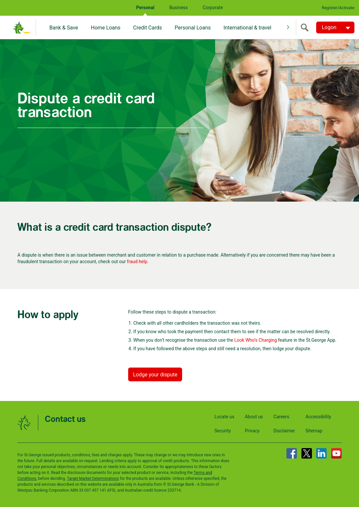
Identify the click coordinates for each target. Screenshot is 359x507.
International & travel (247, 28)
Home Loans (106, 28)
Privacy (252, 430)
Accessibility (318, 416)
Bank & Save (63, 28)
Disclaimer (284, 430)
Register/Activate (338, 7)
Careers (281, 416)
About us (254, 416)
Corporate (213, 7)
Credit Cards (147, 28)
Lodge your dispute (155, 374)
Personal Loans (193, 28)
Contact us (65, 419)
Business (178, 7)
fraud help (137, 261)
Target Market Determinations (93, 478)
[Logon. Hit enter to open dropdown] (335, 27)
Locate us (224, 416)
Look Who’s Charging (255, 340)
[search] (306, 27)
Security (222, 430)
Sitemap (313, 430)
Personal (145, 7)
